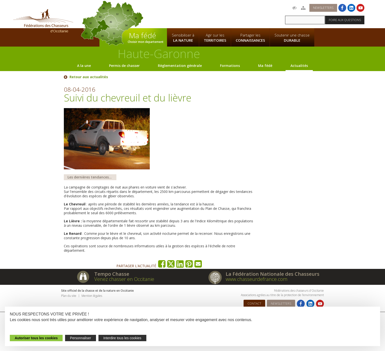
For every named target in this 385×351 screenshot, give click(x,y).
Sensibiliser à (183, 38)
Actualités (299, 65)
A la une (84, 65)
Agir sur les (215, 38)
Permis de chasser (124, 65)
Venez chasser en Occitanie (124, 279)
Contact (254, 303)
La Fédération (183, 13)
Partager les (250, 38)
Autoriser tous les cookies (36, 338)
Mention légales (92, 296)
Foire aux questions (345, 20)
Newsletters (323, 8)
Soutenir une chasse (292, 38)
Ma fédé (265, 65)
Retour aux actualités (88, 77)
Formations (230, 65)
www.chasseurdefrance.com (257, 279)
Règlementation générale (180, 65)
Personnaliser (80, 338)
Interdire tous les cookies (122, 338)
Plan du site (68, 296)
